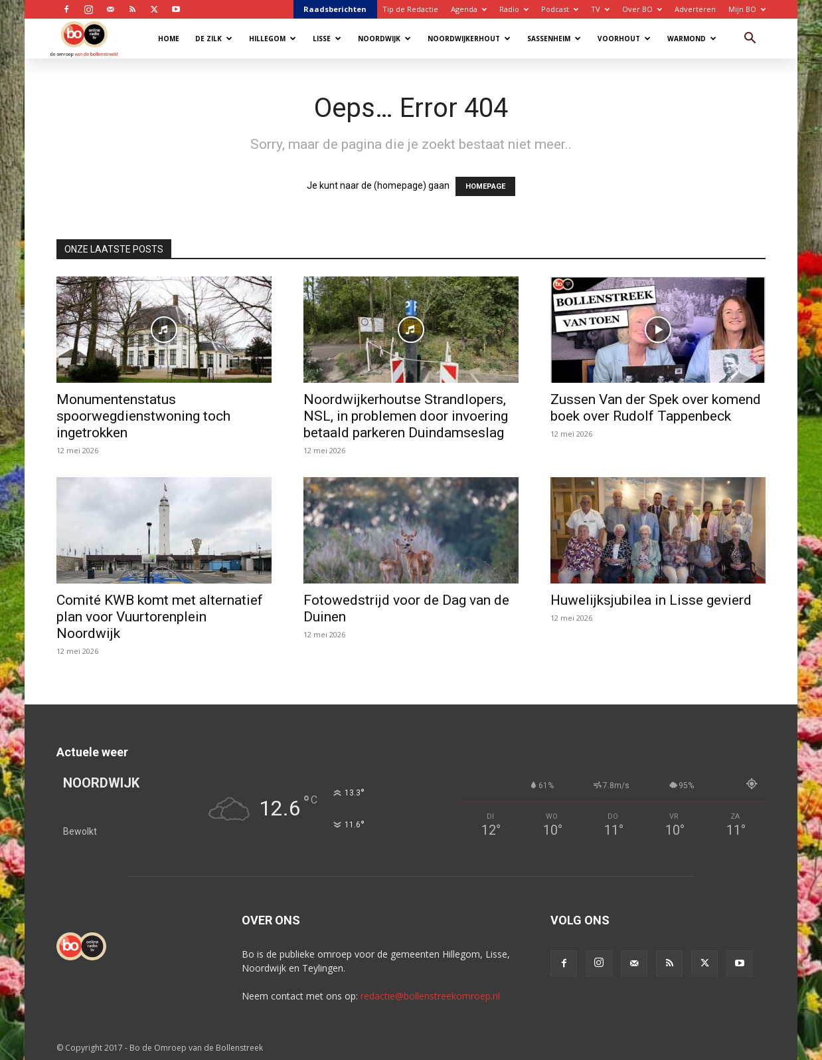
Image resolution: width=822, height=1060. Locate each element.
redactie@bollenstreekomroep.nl (430, 996)
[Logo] (90, 38)
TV (600, 9)
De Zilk (213, 38)
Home (168, 38)
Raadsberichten (335, 9)
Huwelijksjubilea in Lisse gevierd (651, 600)
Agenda (469, 9)
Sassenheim (554, 38)
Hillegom (272, 38)
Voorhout (624, 38)
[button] (750, 39)
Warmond (691, 38)
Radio (514, 9)
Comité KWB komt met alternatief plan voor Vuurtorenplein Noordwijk (159, 616)
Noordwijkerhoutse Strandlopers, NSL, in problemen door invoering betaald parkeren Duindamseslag (405, 416)
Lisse (327, 38)
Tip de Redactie (410, 9)
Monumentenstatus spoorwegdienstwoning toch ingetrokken (143, 416)
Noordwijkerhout (469, 38)
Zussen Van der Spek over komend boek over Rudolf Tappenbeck (655, 407)
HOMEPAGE (485, 186)
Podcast (559, 9)
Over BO (642, 9)
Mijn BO (747, 9)
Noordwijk (384, 38)
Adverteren (695, 9)
